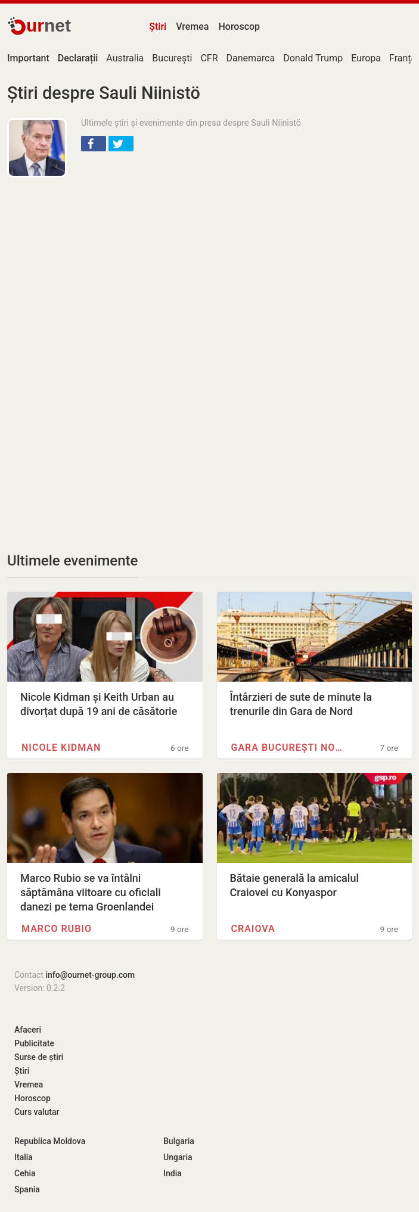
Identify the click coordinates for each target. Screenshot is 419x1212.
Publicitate (34, 1043)
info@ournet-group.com (90, 975)
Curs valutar (36, 1112)
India (172, 1173)
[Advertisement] (209, 272)
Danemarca (250, 58)
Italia (23, 1157)
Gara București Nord (289, 747)
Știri (157, 26)
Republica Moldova (49, 1141)
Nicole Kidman (61, 747)
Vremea (192, 26)
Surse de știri (38, 1057)
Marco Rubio (56, 928)
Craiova (253, 928)
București (172, 58)
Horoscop (239, 26)
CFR (209, 58)
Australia (125, 58)
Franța (402, 58)
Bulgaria (178, 1141)
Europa (366, 58)
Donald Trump (313, 58)
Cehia (25, 1173)
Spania (27, 1189)
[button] (93, 143)
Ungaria (178, 1157)
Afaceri (27, 1029)
